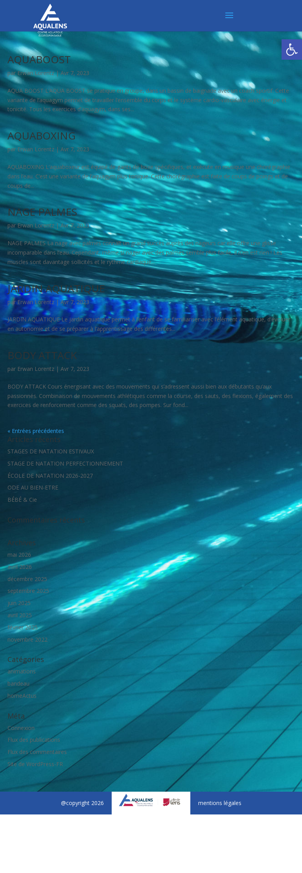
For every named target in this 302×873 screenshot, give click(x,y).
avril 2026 (19, 566)
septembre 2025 (28, 590)
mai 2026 (19, 554)
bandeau (18, 683)
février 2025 (22, 627)
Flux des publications (33, 739)
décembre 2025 (27, 579)
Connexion (21, 728)
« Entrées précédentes (35, 431)
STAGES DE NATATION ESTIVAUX (50, 451)
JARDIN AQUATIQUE (56, 288)
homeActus (22, 695)
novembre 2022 (27, 639)
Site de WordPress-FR (35, 764)
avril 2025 (19, 615)
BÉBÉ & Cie (22, 499)
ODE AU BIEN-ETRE (32, 487)
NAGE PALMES (42, 212)
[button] (292, 49)
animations (21, 671)
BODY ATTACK (42, 355)
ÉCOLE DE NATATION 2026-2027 (50, 475)
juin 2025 (19, 603)
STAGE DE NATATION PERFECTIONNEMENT (65, 463)
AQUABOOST (39, 59)
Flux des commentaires (37, 752)
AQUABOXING (41, 135)
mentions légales (219, 803)
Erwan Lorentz (35, 73)
